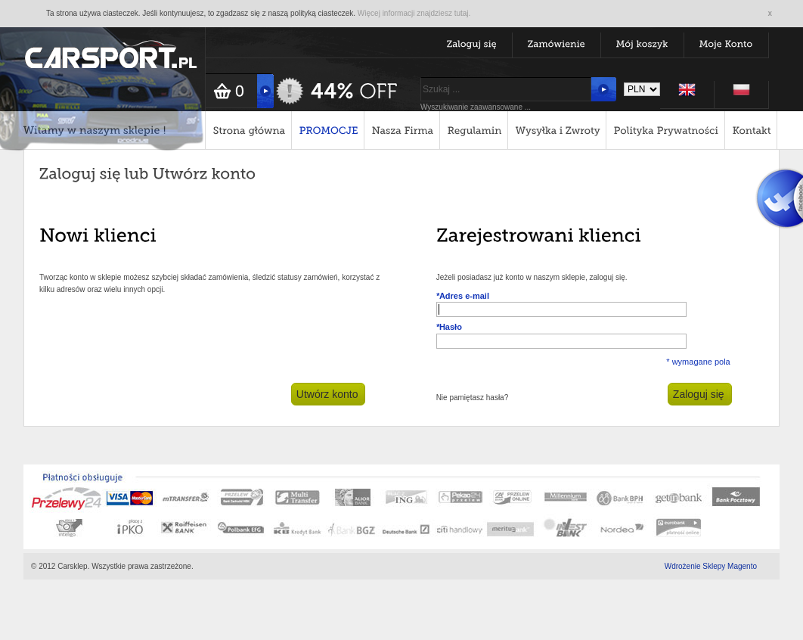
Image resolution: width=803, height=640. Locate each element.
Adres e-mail (462, 295)
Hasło (449, 326)
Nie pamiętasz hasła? (472, 397)
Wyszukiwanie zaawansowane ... (475, 107)
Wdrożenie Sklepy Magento (711, 566)
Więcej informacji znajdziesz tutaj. (414, 13)
